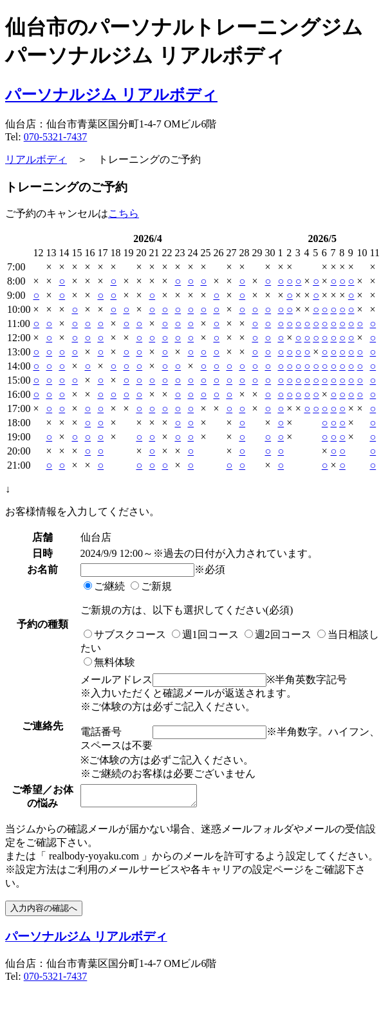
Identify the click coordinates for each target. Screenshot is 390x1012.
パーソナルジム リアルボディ (111, 94)
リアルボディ (36, 159)
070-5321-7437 (56, 136)
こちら (123, 213)
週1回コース (204, 634)
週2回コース (276, 634)
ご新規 (150, 586)
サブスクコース (123, 634)
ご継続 (103, 586)
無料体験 (108, 662)
